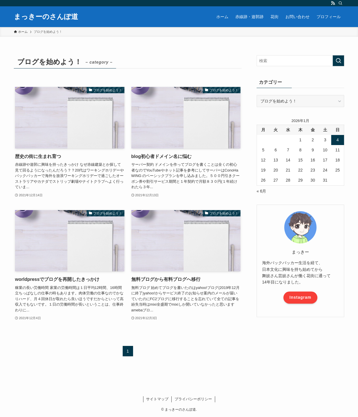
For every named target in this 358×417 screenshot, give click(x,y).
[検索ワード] (300, 60)
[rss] (333, 3)
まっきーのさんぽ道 (46, 16)
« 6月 (261, 191)
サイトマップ (157, 399)
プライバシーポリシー (193, 399)
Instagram (300, 297)
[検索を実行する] (338, 60)
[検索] (340, 3)
